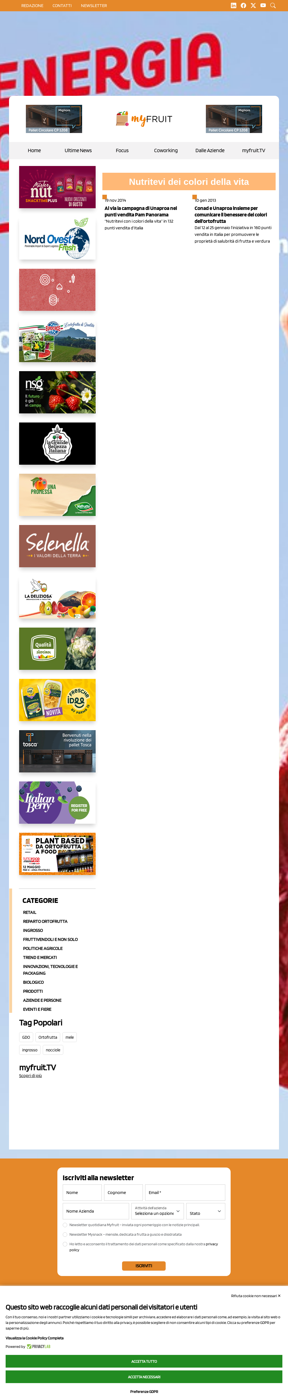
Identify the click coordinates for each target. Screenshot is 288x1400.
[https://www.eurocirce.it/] (57, 345)
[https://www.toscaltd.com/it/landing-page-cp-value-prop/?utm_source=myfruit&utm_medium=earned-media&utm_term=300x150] (57, 755)
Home (34, 150)
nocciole (53, 1050)
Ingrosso (33, 930)
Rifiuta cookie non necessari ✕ (256, 1295)
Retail (29, 912)
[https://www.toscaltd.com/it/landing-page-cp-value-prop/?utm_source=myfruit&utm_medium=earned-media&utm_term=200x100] (54, 119)
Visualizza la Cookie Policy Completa (35, 1338)
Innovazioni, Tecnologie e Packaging (50, 970)
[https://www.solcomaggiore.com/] (57, 294)
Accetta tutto (144, 1361)
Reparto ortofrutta (45, 921)
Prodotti (33, 991)
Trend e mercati (40, 957)
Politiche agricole (42, 948)
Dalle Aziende (209, 150)
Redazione (32, 5)
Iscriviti (144, 1265)
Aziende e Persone (42, 1000)
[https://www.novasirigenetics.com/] (57, 396)
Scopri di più (30, 1075)
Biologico (33, 982)
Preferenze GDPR (144, 1391)
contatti (62, 5)
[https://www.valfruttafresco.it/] (57, 499)
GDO (26, 1037)
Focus (122, 150)
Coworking (166, 150)
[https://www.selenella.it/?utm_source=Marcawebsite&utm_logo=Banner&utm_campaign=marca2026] (57, 550)
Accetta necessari (144, 1377)
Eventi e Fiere (37, 1009)
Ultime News (78, 150)
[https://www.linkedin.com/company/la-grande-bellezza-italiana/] (57, 448)
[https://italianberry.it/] (57, 807)
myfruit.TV (253, 150)
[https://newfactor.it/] (57, 191)
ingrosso (29, 1050)
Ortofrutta (48, 1037)
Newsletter (94, 5)
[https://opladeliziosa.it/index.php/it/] (57, 602)
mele (70, 1037)
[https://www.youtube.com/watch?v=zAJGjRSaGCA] (57, 858)
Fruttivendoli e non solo (50, 939)
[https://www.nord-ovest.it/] (57, 243)
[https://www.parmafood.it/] (57, 704)
